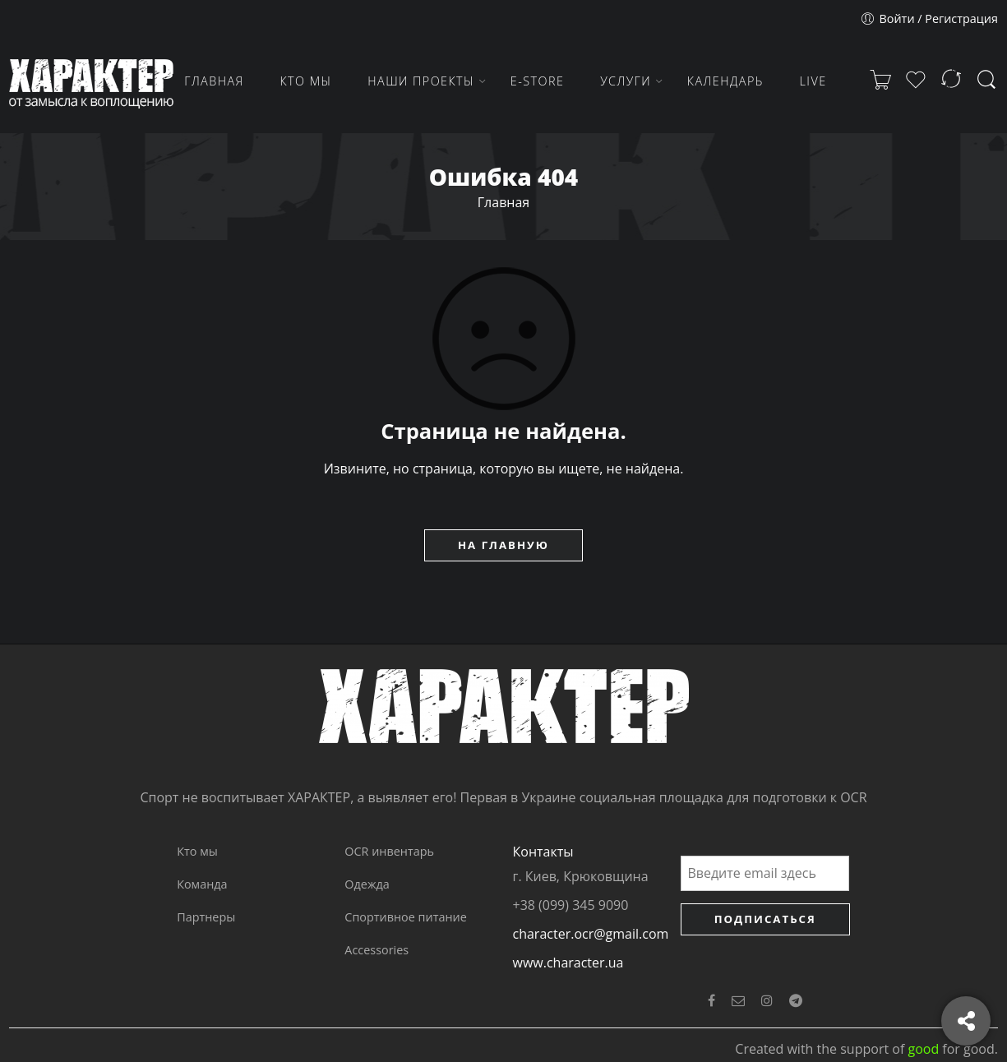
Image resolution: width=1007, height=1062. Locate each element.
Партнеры (206, 917)
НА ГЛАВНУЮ (503, 545)
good (923, 1049)
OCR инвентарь (389, 851)
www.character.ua (568, 962)
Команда (202, 884)
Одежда (366, 884)
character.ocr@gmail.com (591, 934)
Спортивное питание (405, 917)
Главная (503, 202)
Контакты (543, 852)
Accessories (376, 950)
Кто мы (197, 851)
